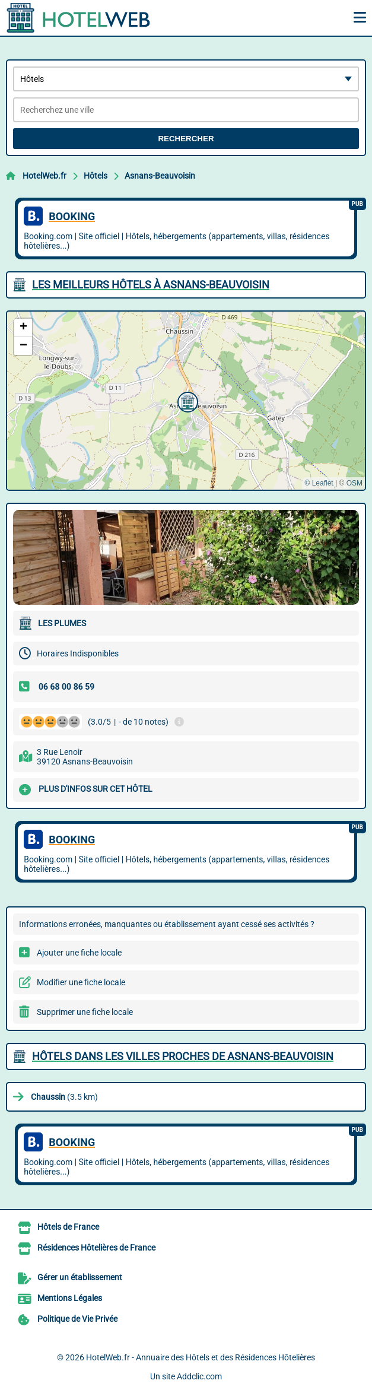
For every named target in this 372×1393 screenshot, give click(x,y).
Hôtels (95, 175)
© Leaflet (318, 483)
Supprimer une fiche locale (85, 1012)
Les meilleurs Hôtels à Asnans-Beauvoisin (150, 284)
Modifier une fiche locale (81, 982)
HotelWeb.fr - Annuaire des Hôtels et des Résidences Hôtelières (200, 1357)
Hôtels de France (68, 1227)
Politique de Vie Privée (77, 1319)
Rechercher (186, 138)
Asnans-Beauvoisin (160, 175)
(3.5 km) (64, 1097)
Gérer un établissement (79, 1277)
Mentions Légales (69, 1298)
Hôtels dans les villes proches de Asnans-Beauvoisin (182, 1056)
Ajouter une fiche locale (79, 952)
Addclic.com (199, 1376)
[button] (186, 401)
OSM (354, 483)
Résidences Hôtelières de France (96, 1247)
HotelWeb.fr (44, 175)
